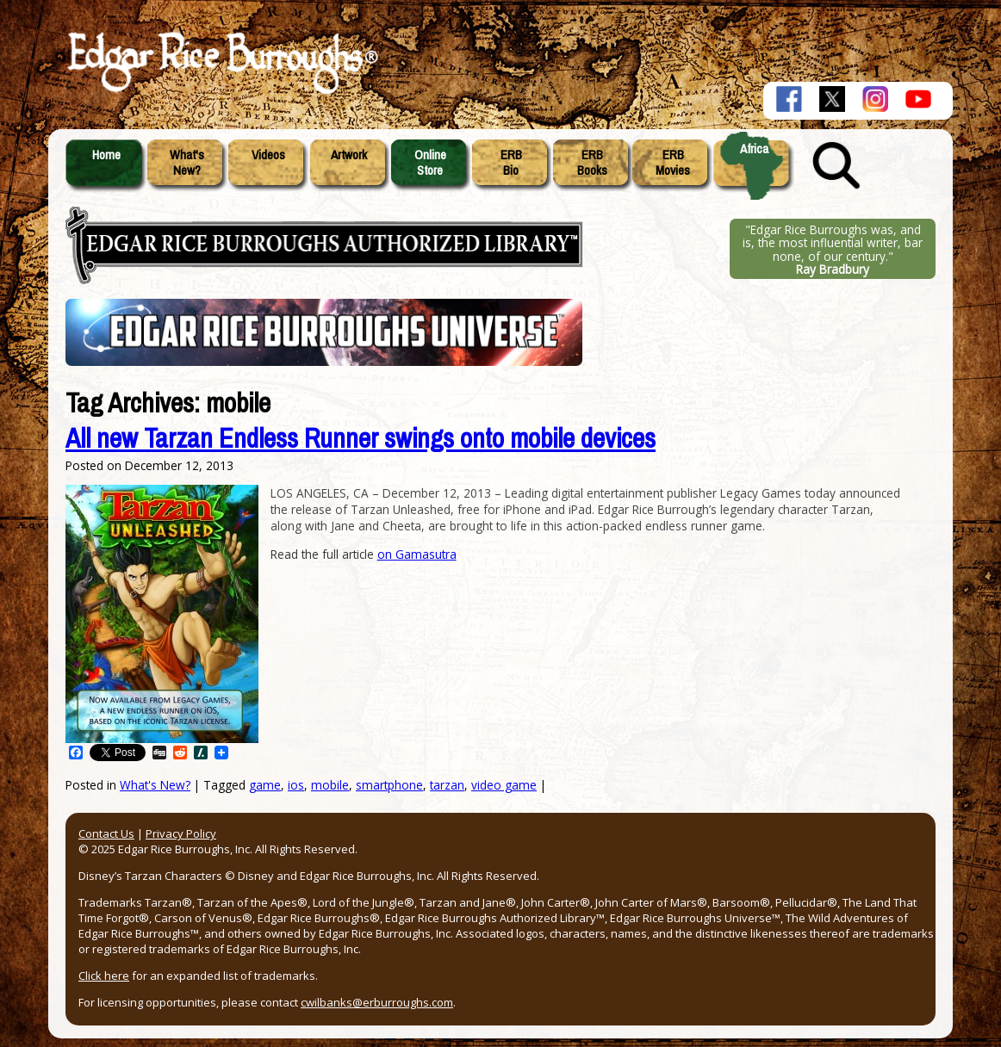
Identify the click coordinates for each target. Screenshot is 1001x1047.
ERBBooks (592, 163)
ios (296, 785)
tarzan (447, 785)
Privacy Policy (181, 833)
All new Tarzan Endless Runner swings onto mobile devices (360, 438)
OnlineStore (430, 163)
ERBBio (511, 163)
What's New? (155, 785)
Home (106, 155)
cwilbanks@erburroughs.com (377, 1002)
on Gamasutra (417, 554)
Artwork (349, 155)
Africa (754, 149)
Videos (268, 155)
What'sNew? (187, 163)
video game (504, 785)
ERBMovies (673, 163)
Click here (103, 975)
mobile (330, 785)
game (265, 785)
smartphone (389, 785)
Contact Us (106, 833)
